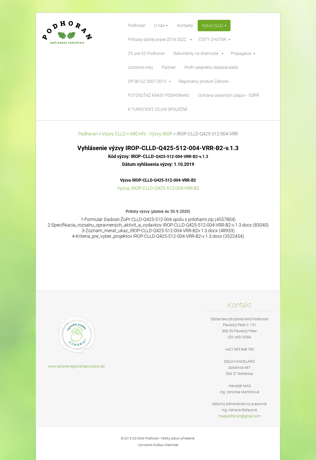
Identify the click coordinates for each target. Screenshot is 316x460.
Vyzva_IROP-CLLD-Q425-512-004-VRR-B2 (158, 188)
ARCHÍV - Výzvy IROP (151, 133)
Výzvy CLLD (114, 133)
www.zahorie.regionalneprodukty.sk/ (77, 366)
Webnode (171, 445)
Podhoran (88, 133)
